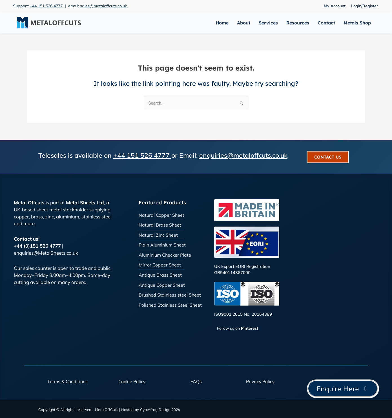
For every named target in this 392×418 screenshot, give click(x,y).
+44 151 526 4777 (46, 5)
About (243, 23)
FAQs (196, 381)
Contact (326, 23)
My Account (335, 5)
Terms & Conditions (67, 381)
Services (268, 23)
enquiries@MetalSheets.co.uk (46, 253)
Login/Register (364, 5)
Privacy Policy (260, 381)
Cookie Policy (131, 381)
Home (222, 23)
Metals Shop (357, 23)
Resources (297, 23)
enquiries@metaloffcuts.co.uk (243, 156)
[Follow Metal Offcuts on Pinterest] (236, 328)
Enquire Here (342, 388)
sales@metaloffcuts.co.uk (104, 5)
